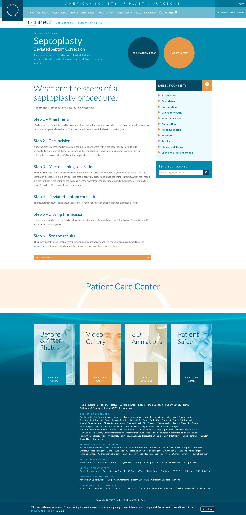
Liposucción (192, 462)
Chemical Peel (134, 423)
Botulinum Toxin (162, 417)
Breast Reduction (151, 420)
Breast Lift (135, 420)
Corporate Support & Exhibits (165, 479)
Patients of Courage (91, 408)
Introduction (168, 95)
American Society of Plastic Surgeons (123, 3)
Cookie (49, 510)
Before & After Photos (82, 12)
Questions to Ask (171, 112)
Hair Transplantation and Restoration (98, 429)
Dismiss (207, 509)
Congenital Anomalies (193, 447)
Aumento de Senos (107, 462)
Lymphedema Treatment (175, 450)
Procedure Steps (171, 129)
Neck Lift (150, 432)
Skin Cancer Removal (179, 453)
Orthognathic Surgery (109, 453)
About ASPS (110, 408)
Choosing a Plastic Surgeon (177, 152)
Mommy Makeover (135, 432)
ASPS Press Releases (183, 471)
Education (117, 488)
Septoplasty (161, 453)
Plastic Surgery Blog (112, 471)
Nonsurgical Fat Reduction (92, 435)
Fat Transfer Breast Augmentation (138, 426)
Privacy (35, 510)
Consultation (169, 106)
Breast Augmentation (182, 417)
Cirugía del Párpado (145, 462)
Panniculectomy (130, 453)
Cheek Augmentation (114, 423)
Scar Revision (146, 453)
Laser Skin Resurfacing (150, 429)
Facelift (99, 426)
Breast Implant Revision (116, 420)
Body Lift (147, 417)
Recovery (167, 135)
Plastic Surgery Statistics (158, 471)
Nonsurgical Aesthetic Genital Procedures (177, 432)
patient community (90, 22)
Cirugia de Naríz (126, 462)
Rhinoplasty (113, 435)
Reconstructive (59, 12)
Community (144, 488)
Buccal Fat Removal (182, 420)
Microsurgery (195, 450)
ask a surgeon (65, 22)
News (138, 12)
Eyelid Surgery (87, 426)
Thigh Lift (204, 435)
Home (30, 12)
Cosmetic (42, 12)
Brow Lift (166, 420)
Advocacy (169, 488)
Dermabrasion (164, 423)
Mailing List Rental (140, 479)
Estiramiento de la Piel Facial (171, 462)
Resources (205, 488)
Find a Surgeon (105, 12)
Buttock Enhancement (91, 423)
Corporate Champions (118, 479)
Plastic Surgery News (90, 471)
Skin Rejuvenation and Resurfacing (138, 435)
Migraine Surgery (88, 453)
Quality (179, 488)
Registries (157, 488)
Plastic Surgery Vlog (134, 471)
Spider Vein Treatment (168, 435)
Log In (241, 3)
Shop (107, 488)
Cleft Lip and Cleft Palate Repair (164, 447)
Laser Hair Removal (127, 429)
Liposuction (168, 429)
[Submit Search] (206, 172)
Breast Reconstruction (116, 447)
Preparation (168, 123)
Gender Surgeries (115, 450)
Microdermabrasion (114, 432)
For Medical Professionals (230, 12)
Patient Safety (124, 12)
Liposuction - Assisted (187, 429)
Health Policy (191, 488)
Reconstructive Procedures (46, 33)
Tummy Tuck (99, 439)
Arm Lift (118, 417)
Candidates (168, 101)
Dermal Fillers (179, 423)
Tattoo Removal (189, 435)
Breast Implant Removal (91, 420)
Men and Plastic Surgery (91, 432)
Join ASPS (98, 488)
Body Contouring (132, 417)
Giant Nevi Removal (135, 450)
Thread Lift (85, 439)
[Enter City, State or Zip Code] (181, 172)
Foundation (150, 12)
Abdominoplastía (88, 462)
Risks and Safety (171, 118)
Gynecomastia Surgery (168, 426)
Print (207, 85)
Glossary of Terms (172, 146)
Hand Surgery (154, 450)
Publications (130, 488)
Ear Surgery (194, 423)
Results (165, 141)
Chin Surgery (149, 423)
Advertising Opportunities (93, 479)
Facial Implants (112, 426)
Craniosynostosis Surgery (92, 450)
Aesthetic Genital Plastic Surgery (96, 417)
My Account (85, 488)
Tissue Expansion (199, 453)
